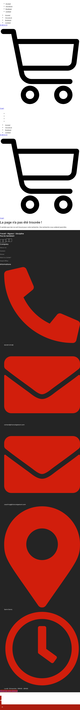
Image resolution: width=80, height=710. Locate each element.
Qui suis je (8, 18)
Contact (8, 23)
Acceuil (7, 15)
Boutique (8, 20)
